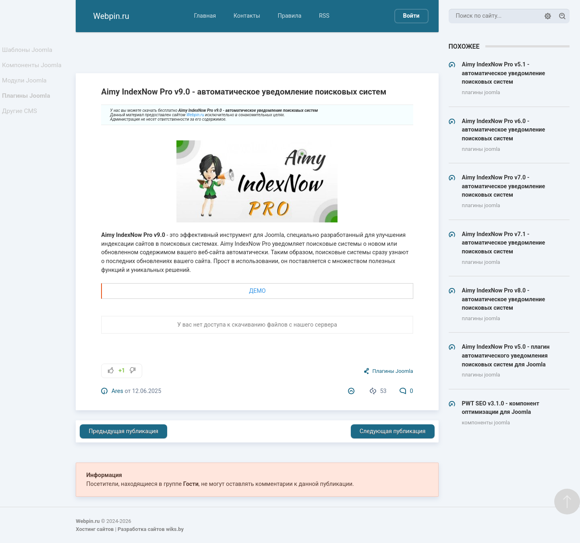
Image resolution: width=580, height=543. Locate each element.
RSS (324, 15)
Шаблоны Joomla (28, 50)
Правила (289, 15)
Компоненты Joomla (33, 68)
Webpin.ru (195, 115)
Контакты (247, 15)
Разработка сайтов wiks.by (151, 529)
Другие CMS (21, 121)
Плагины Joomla (27, 104)
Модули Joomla (26, 86)
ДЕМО (257, 291)
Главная (205, 15)
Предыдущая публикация (123, 431)
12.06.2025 (146, 391)
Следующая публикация (393, 431)
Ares (117, 391)
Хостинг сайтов (95, 529)
